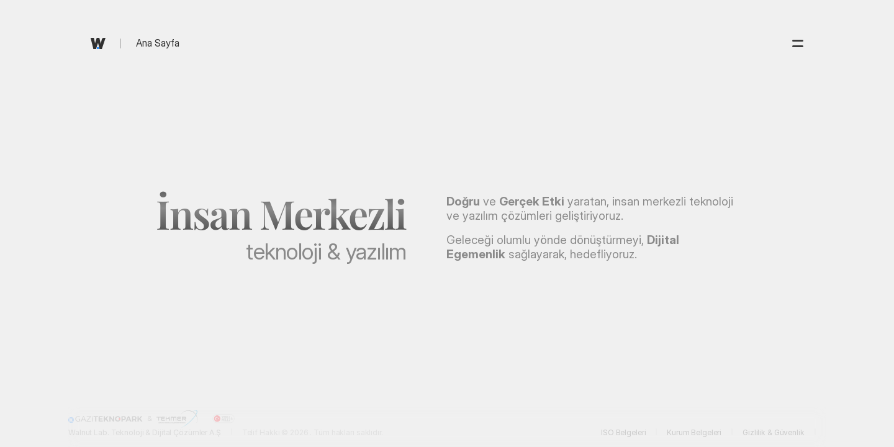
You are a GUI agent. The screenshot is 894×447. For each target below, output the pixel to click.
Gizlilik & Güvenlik (774, 432)
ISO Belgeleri (623, 432)
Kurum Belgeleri (694, 432)
